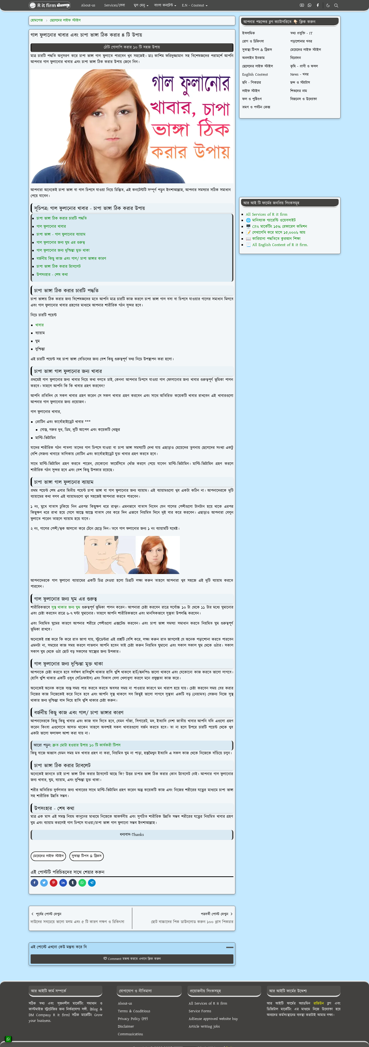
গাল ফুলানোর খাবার (51, 227)
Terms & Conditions (134, 1011)
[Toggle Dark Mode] (328, 5)
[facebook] (318, 5)
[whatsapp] (310, 5)
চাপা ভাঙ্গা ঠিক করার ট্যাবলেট (59, 267)
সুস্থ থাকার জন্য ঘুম (65, 607)
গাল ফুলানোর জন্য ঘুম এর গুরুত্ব (61, 243)
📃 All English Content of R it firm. (277, 245)
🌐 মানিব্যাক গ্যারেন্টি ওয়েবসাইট (271, 220)
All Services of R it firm (266, 214)
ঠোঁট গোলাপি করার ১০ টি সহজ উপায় (132, 47)
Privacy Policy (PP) (133, 1019)
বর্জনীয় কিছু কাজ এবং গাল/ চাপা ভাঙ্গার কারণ (71, 259)
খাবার (39, 325)
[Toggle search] (336, 5)
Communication (130, 1034)
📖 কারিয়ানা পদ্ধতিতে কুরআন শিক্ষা (273, 239)
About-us (125, 1003)
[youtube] (302, 5)
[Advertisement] (290, 157)
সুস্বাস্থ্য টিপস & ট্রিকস (86, 856)
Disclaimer (126, 1026)
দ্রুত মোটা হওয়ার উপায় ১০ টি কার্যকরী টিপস (87, 745)
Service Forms (200, 1011)
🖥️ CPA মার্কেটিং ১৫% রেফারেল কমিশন (276, 227)
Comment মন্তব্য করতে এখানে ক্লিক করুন (132, 959)
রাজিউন (319, 1003)
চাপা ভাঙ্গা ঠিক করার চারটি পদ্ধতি (62, 218)
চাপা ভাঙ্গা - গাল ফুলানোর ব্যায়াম (61, 234)
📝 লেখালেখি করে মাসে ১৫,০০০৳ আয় (275, 233)
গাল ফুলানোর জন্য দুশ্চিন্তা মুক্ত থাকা (63, 250)
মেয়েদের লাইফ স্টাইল (48, 856)
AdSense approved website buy (213, 1019)
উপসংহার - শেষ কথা (52, 275)
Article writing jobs (204, 1026)
